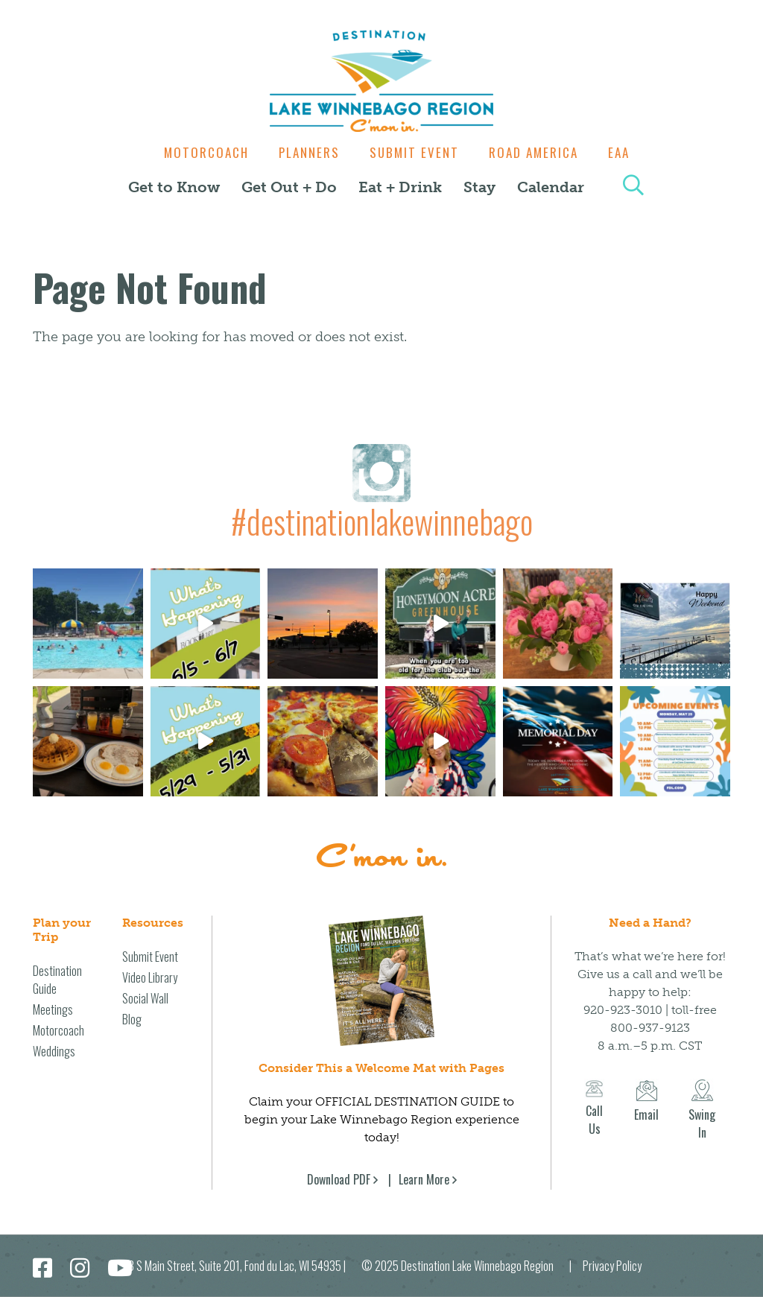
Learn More (424, 1179)
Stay (479, 187)
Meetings (53, 1009)
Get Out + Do (289, 187)
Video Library (149, 977)
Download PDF (338, 1179)
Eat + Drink (400, 187)
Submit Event (414, 152)
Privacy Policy (612, 1266)
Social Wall (145, 998)
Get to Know (174, 187)
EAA (626, 152)
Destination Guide (57, 980)
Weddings (54, 1051)
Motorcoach (198, 152)
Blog (132, 1019)
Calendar (550, 187)
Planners (305, 152)
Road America (537, 152)
